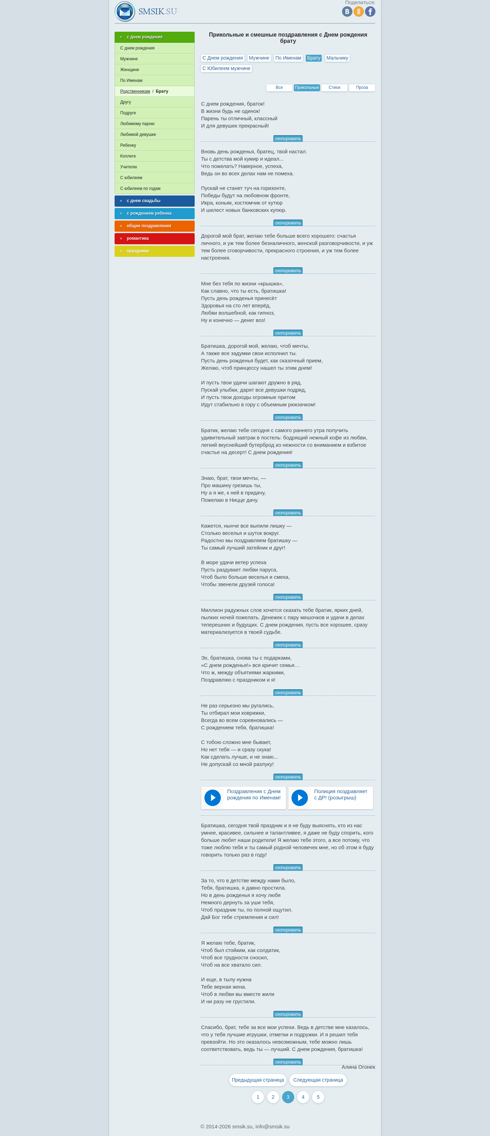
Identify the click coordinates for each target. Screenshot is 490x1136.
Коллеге (128, 156)
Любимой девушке (138, 134)
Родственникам (135, 91)
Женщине (129, 69)
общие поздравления (149, 225)
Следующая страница (318, 1080)
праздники (138, 250)
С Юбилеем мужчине (226, 68)
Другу (125, 102)
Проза (362, 87)
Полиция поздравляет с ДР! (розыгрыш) (340, 794)
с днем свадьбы (144, 200)
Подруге (128, 112)
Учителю (128, 166)
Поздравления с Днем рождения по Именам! (254, 794)
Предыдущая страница (258, 1080)
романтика (138, 238)
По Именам (288, 58)
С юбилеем (131, 177)
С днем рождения (137, 48)
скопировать (288, 138)
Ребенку (128, 145)
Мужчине (259, 58)
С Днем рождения (222, 58)
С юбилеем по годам (140, 188)
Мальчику (338, 58)
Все (279, 87)
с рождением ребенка (149, 213)
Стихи (335, 87)
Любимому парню (137, 123)
